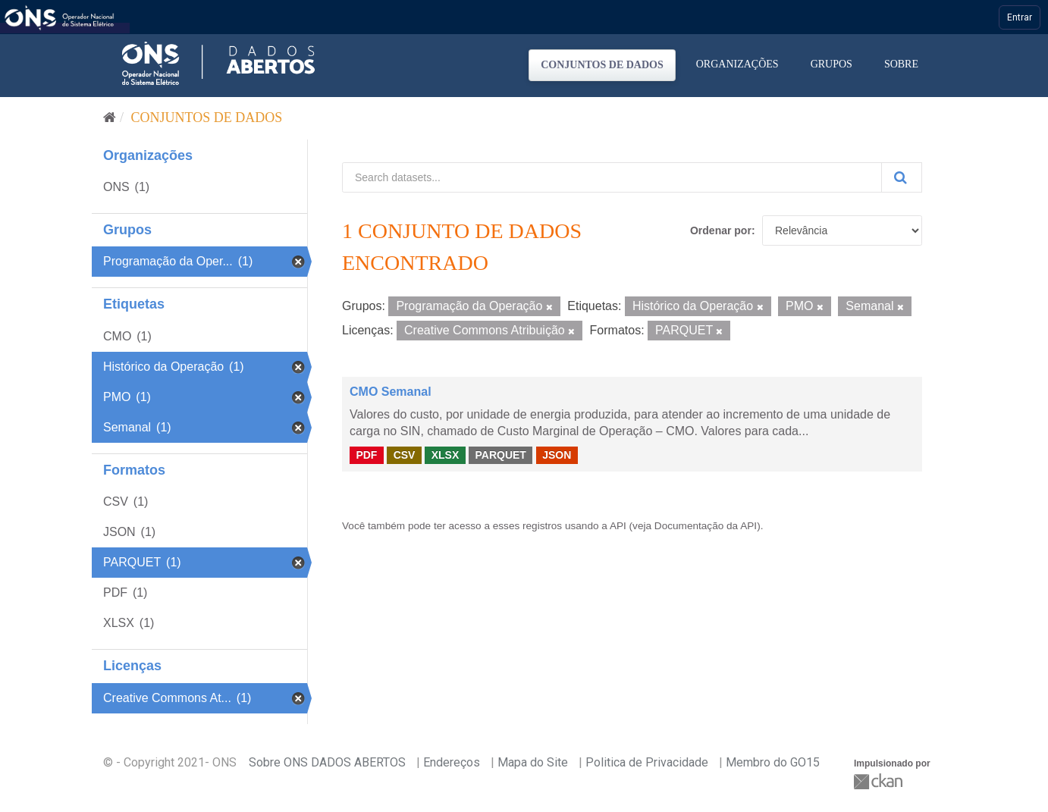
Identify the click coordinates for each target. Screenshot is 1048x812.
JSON (556, 455)
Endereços (451, 762)
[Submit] (901, 177)
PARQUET (500, 455)
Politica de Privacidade (646, 762)
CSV (405, 455)
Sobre (901, 64)
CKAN (879, 781)
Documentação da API (705, 525)
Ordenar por (720, 230)
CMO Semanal (390, 391)
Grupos (831, 64)
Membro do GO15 (773, 762)
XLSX (445, 455)
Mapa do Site (532, 762)
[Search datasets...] (612, 177)
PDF (366, 455)
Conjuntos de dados (602, 65)
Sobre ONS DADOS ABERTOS (327, 762)
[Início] (109, 117)
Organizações (737, 64)
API (618, 525)
